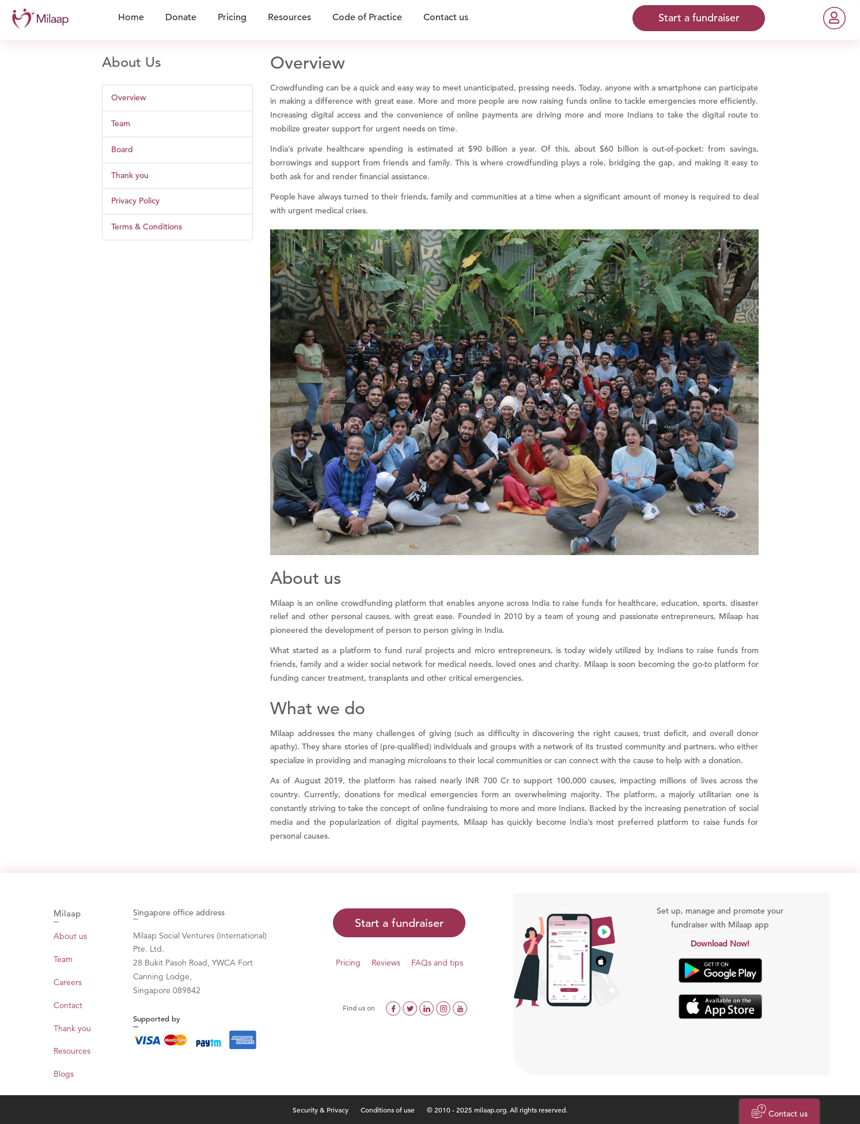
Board (122, 149)
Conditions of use (388, 1109)
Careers (68, 982)
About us (70, 936)
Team (120, 123)
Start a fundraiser (399, 923)
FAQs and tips (437, 962)
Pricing (348, 962)
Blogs (64, 1074)
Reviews (386, 962)
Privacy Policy (135, 200)
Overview (128, 97)
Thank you (130, 175)
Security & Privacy (320, 1109)
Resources (72, 1051)
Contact (68, 1005)
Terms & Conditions (146, 226)
